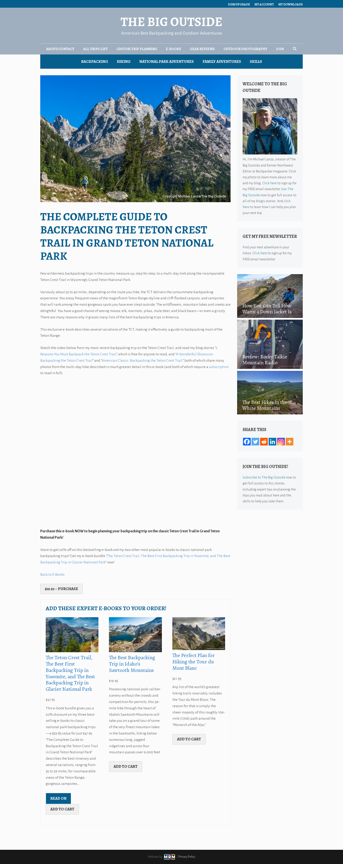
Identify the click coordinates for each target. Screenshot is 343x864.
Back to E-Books (52, 575)
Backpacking (94, 61)
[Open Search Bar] (294, 49)
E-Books (173, 49)
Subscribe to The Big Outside (264, 477)
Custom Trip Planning (137, 49)
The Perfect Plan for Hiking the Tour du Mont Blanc (193, 661)
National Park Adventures (166, 61)
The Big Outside (171, 21)
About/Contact (60, 49)
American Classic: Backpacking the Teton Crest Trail (142, 361)
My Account (264, 4)
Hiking (124, 61)
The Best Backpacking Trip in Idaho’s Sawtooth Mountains (132, 664)
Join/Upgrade (239, 4)
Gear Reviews (202, 49)
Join (280, 49)
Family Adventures (222, 61)
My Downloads (290, 4)
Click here (269, 183)
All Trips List (95, 49)
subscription (219, 367)
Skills (256, 61)
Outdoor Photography (245, 49)
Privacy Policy (186, 856)
